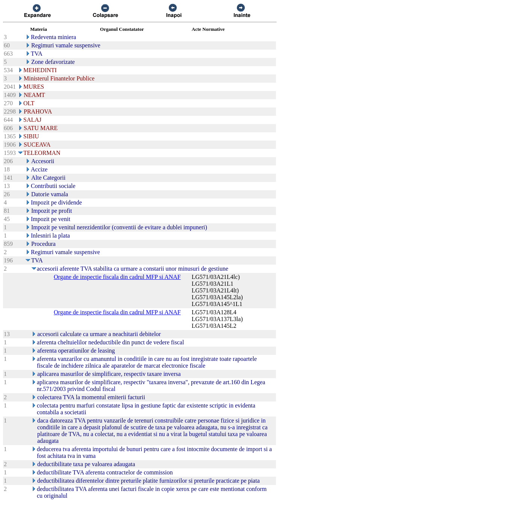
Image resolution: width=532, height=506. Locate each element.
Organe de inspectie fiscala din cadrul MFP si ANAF (117, 277)
